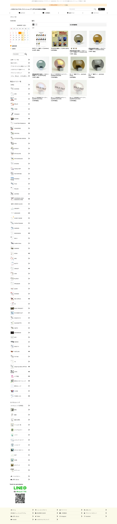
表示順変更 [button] (73, 24)
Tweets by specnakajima (16, 484)
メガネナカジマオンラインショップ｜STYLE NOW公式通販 (28, 9)
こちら (66, 5)
